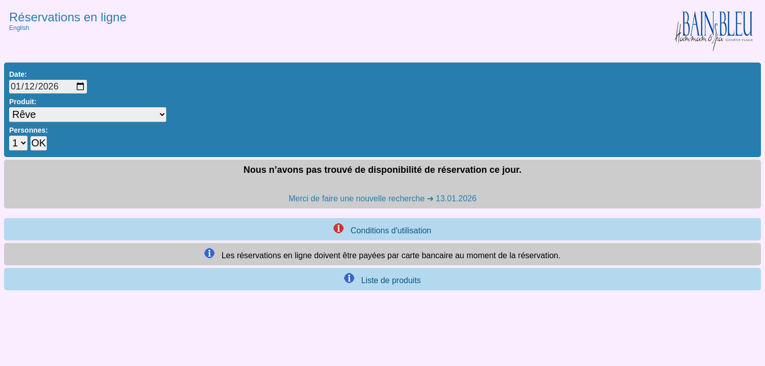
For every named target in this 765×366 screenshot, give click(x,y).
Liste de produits (382, 279)
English (19, 28)
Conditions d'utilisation (382, 229)
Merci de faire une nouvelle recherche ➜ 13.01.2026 (383, 198)
